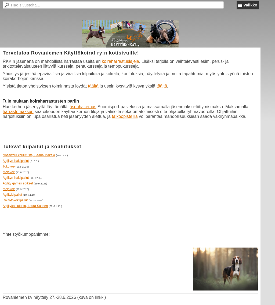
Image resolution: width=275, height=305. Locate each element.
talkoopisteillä (125, 116)
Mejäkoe (9, 172)
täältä (93, 86)
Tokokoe (9, 166)
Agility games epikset (18, 183)
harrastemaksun (18, 111)
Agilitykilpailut (12, 195)
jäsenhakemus (82, 106)
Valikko (250, 5)
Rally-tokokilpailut (15, 200)
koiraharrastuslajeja (120, 61)
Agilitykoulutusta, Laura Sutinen (25, 206)
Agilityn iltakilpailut (16, 161)
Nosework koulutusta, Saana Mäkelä (29, 155)
